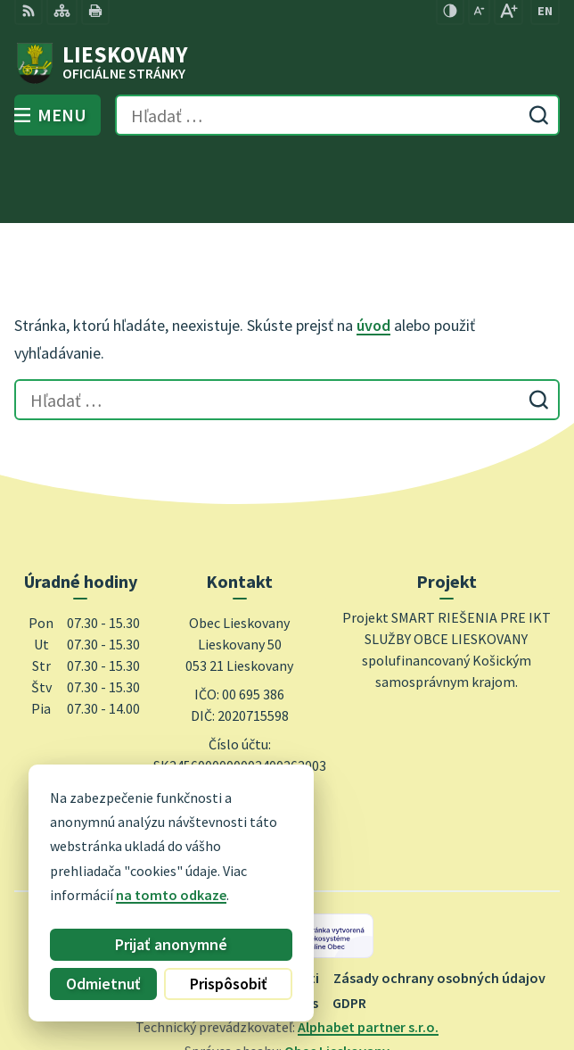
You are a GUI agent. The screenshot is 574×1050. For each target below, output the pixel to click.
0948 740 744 (239, 721)
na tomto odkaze (171, 895)
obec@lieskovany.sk (239, 742)
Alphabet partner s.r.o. (368, 954)
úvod (373, 252)
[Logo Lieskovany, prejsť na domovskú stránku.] (287, 63)
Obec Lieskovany (337, 978)
